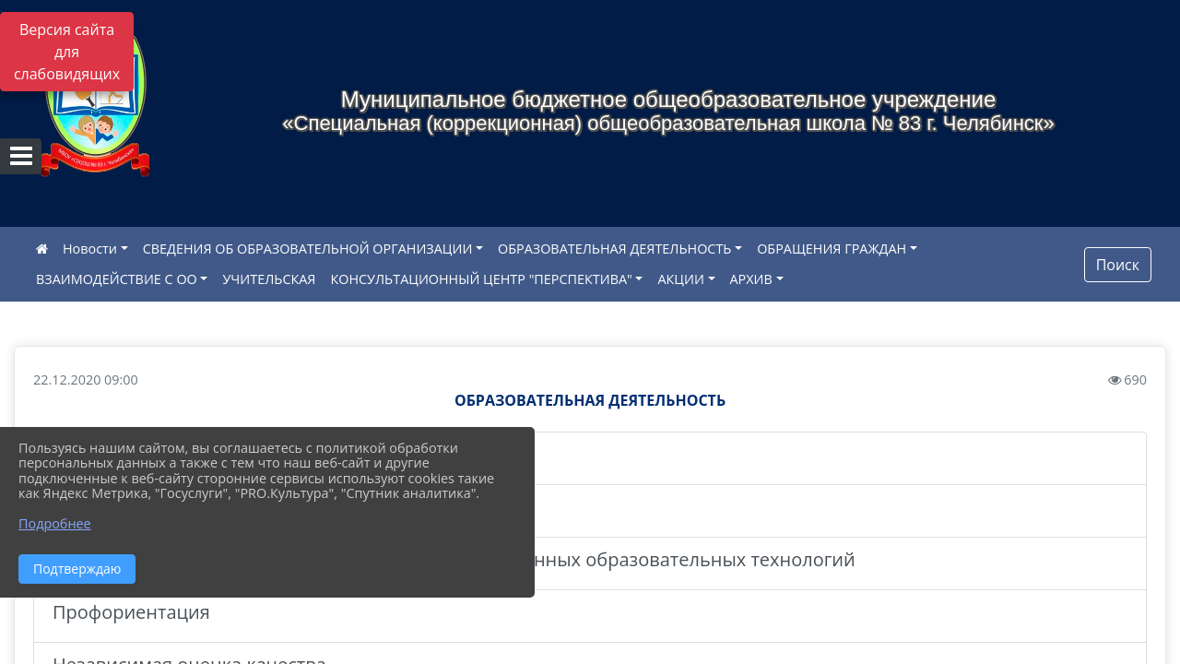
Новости (90, 248)
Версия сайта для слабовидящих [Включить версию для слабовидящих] (67, 51)
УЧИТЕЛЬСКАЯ (268, 279)
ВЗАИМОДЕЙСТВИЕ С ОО (116, 279)
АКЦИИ (680, 279)
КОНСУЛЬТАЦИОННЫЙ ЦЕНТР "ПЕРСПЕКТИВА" (480, 279)
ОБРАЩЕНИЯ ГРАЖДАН (831, 248)
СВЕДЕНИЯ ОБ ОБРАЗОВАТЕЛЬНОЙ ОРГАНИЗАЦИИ (308, 248)
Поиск (1117, 265)
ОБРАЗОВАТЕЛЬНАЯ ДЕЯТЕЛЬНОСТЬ (614, 248)
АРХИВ (751, 279)
